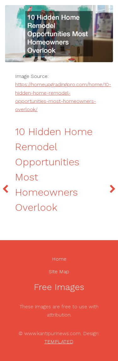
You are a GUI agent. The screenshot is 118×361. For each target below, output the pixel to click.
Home (59, 259)
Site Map (59, 272)
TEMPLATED (58, 342)
